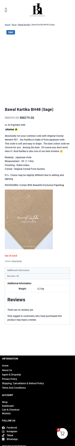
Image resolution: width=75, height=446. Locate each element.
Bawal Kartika (17, 261)
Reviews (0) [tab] (13, 276)
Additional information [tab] (18, 270)
